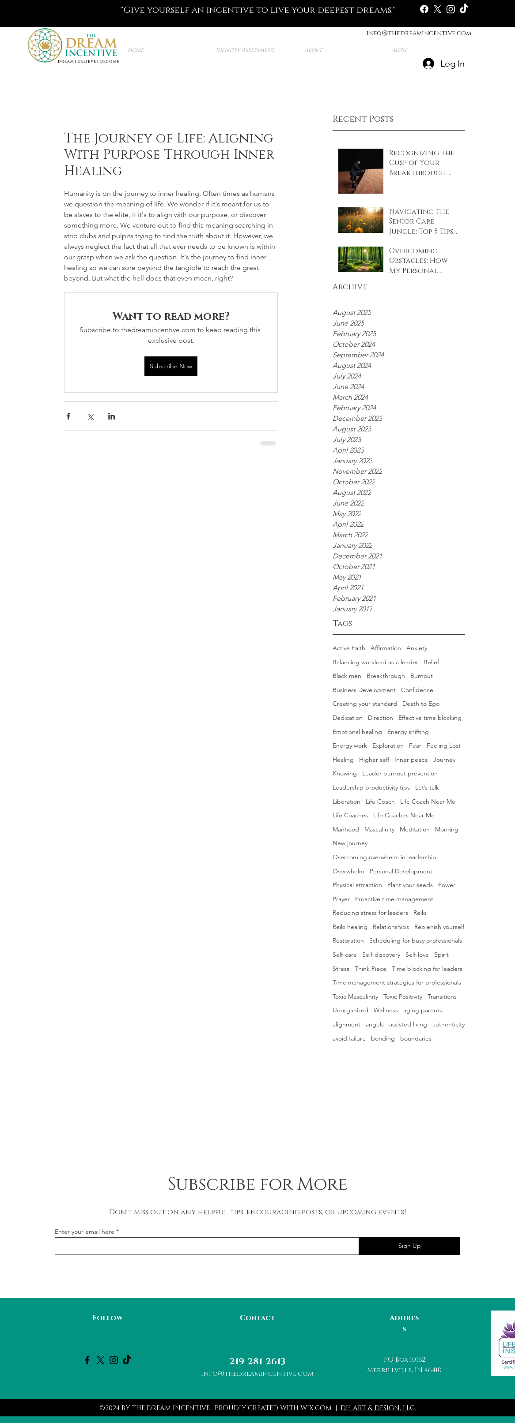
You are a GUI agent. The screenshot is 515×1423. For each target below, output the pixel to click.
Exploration (388, 745)
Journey (444, 760)
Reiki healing (350, 927)
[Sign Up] (409, 1246)
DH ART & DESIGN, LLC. (378, 1408)
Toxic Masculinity (355, 996)
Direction (380, 718)
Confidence (417, 690)
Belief (431, 662)
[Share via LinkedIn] (111, 416)
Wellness (386, 1010)
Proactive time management (394, 899)
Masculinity (379, 829)
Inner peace (411, 760)
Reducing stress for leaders (370, 913)
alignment (346, 1024)
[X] (437, 9)
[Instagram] (450, 9)
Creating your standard (365, 704)
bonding (383, 1038)
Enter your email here (84, 1231)
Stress (341, 969)
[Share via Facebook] (68, 416)
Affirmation (386, 648)
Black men (347, 676)
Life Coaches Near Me (404, 815)
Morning (446, 829)
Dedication (348, 718)
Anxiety (416, 648)
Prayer (341, 899)
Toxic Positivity (402, 996)
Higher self (374, 760)
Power (446, 885)
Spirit (441, 955)
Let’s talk (427, 787)
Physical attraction (357, 885)
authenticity (448, 1024)
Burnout (421, 676)
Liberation (346, 801)
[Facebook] (424, 9)
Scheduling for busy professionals (415, 940)
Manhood (346, 829)
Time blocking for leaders (427, 969)
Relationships (391, 927)
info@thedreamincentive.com (419, 33)
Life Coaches (350, 815)
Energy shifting (408, 732)
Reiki (419, 913)
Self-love (417, 955)
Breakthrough (386, 676)
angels (375, 1024)
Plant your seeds (410, 885)
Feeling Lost (444, 745)
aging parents (422, 1010)
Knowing (345, 773)
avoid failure (349, 1038)
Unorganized (350, 1010)
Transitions (442, 996)
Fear (415, 745)
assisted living (408, 1024)
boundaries (416, 1038)
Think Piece (370, 969)
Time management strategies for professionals (397, 982)
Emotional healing (357, 732)
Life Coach (380, 801)
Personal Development (401, 871)
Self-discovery (381, 955)
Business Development (364, 690)
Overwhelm (348, 871)
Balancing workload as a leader (375, 662)
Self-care (345, 955)
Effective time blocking (430, 718)
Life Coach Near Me (427, 801)
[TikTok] (464, 9)
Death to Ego (420, 704)
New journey (350, 843)
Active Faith (349, 648)
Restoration (348, 940)
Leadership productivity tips (371, 787)
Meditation (415, 829)
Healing (343, 760)
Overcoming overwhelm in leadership (384, 857)
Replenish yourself (439, 927)
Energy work (350, 745)
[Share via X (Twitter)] (90, 416)
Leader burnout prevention (400, 773)
